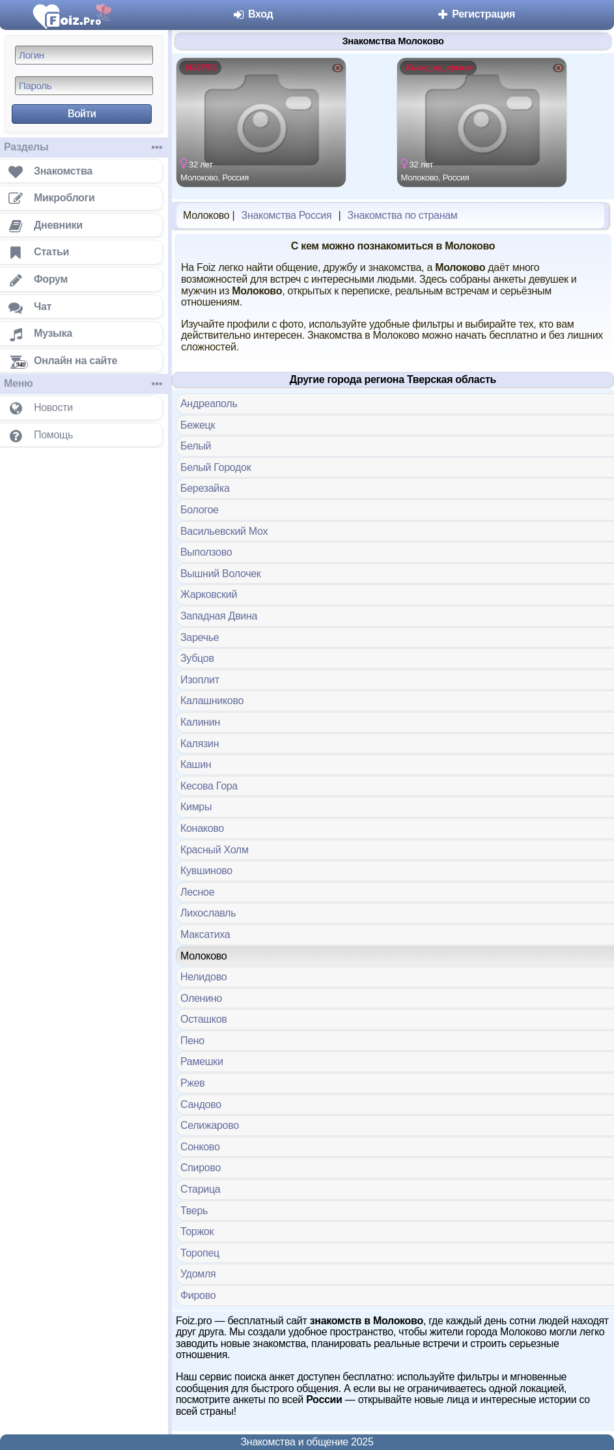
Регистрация (475, 14)
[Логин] (84, 55)
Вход (252, 14)
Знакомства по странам (403, 215)
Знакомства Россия (287, 215)
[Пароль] (84, 85)
